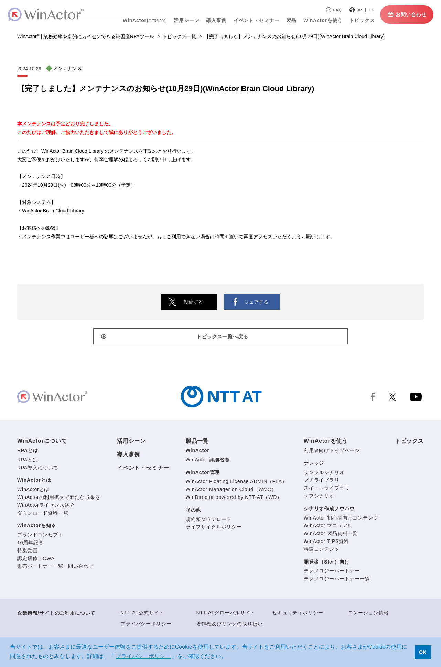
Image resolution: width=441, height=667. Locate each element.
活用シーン (184, 20)
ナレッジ (314, 464)
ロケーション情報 (368, 614)
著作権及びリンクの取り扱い (229, 625)
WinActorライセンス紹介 (46, 506)
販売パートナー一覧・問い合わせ (55, 567)
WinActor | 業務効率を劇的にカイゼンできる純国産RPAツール (85, 36)
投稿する (193, 302)
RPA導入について (37, 469)
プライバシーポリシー (145, 625)
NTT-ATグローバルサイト (226, 614)
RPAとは (27, 452)
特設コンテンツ (322, 550)
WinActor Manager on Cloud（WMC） (231, 490)
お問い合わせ (404, 14)
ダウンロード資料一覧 (42, 514)
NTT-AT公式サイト (142, 614)
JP (356, 10)
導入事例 (214, 20)
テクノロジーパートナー (332, 572)
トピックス (359, 20)
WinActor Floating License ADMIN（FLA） (236, 482)
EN (369, 10)
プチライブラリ (322, 481)
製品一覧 (197, 442)
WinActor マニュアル (328, 526)
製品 (289, 20)
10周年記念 (30, 544)
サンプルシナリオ (324, 474)
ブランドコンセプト (40, 536)
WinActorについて (142, 20)
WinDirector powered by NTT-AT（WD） (234, 498)
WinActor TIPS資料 (326, 542)
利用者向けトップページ (332, 452)
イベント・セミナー (254, 20)
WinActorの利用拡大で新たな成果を (58, 498)
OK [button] (423, 652)
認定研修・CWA (36, 559)
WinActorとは (34, 481)
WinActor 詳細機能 (208, 461)
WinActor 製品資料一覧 (331, 534)
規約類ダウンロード (209, 520)
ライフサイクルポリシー (214, 528)
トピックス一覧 (179, 36)
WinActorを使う (320, 20)
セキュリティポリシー (297, 614)
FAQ (330, 10)
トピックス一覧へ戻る (223, 337)
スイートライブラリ (327, 489)
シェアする (256, 302)
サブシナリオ (319, 497)
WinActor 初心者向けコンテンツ (341, 519)
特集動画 (27, 552)
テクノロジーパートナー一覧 (337, 580)
